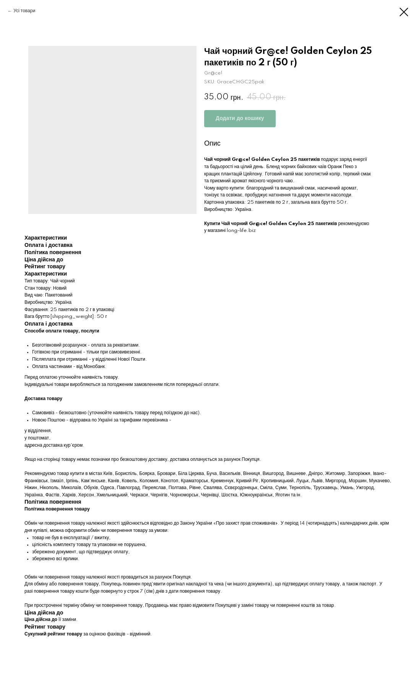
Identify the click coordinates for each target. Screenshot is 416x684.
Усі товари (24, 10)
